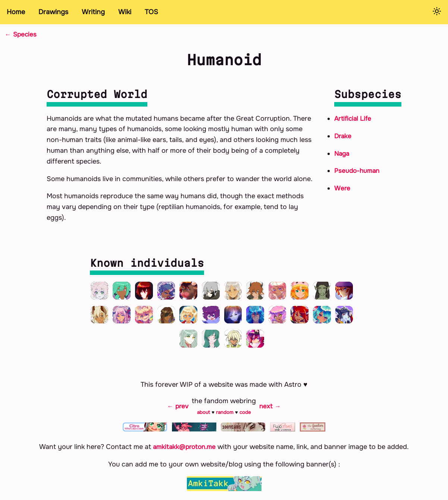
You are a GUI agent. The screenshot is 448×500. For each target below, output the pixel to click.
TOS (151, 12)
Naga (342, 153)
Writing (93, 12)
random (225, 417)
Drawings (53, 12)
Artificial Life (354, 118)
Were (342, 188)
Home (16, 12)
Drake (343, 136)
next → (271, 411)
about (203, 417)
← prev (177, 411)
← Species (21, 34)
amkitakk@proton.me (184, 452)
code (245, 417)
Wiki (124, 12)
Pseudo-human (358, 171)
